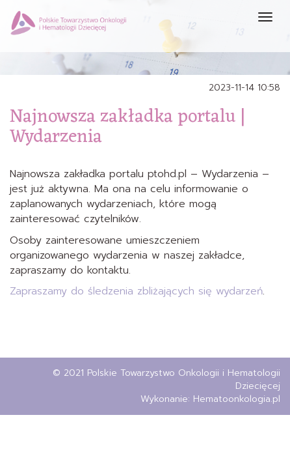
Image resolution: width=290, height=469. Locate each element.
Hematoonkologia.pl (236, 399)
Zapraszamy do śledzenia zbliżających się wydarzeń (136, 291)
